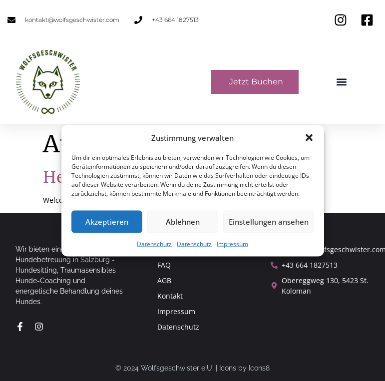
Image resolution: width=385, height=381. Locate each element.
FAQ (164, 265)
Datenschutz (154, 243)
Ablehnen (183, 222)
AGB (164, 280)
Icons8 (259, 368)
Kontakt (170, 296)
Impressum (232, 243)
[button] (309, 138)
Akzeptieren (106, 222)
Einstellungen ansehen (269, 222)
